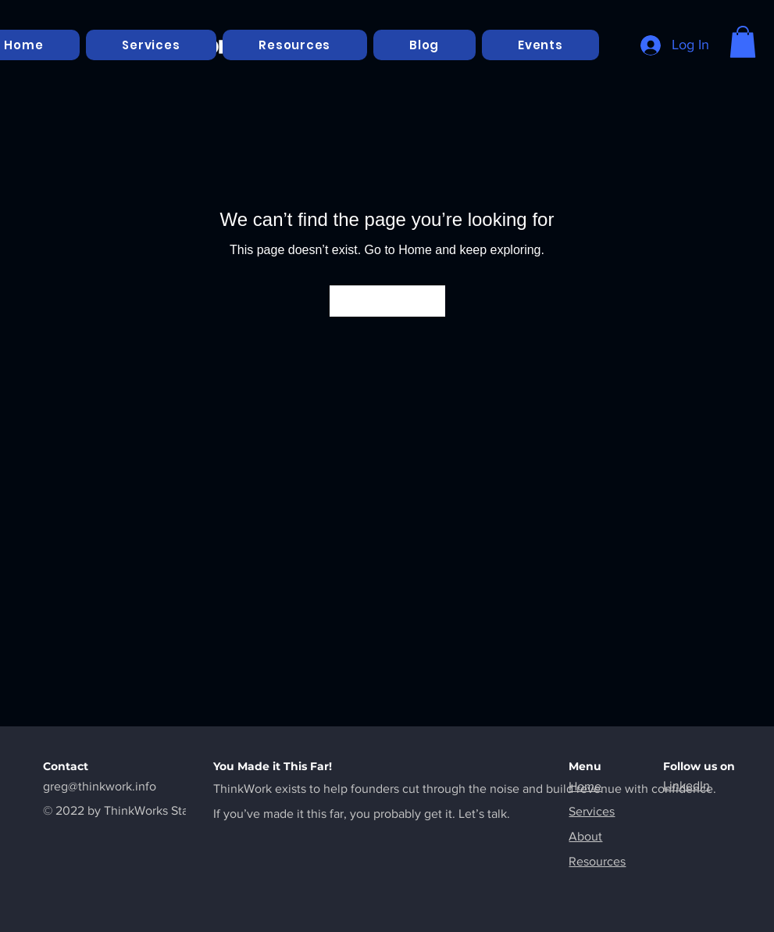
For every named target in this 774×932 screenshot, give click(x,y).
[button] (742, 42)
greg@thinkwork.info (99, 786)
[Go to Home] (387, 301)
